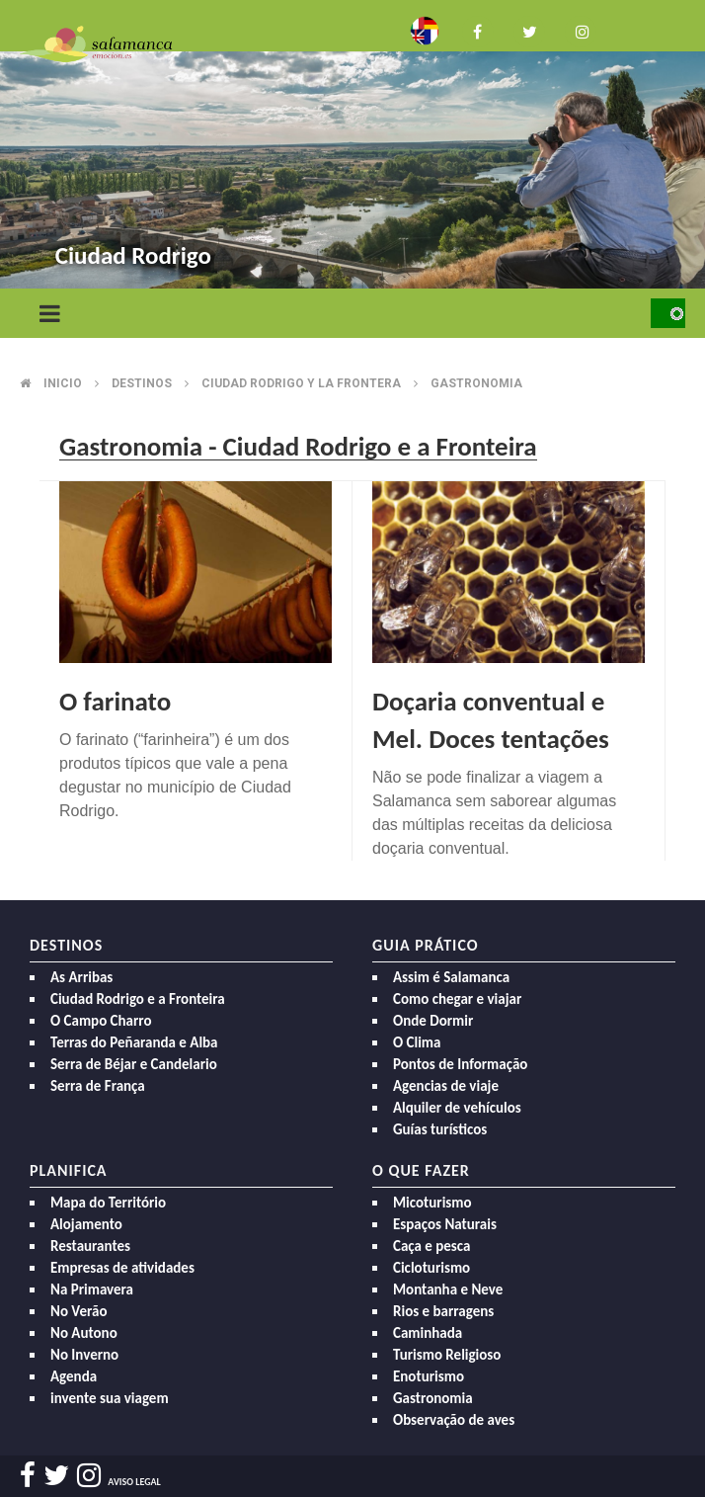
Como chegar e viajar (457, 999)
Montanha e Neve (448, 1289)
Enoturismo (428, 1376)
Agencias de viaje (446, 1086)
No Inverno (84, 1355)
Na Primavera (91, 1289)
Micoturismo (432, 1202)
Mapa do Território (108, 1202)
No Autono (84, 1333)
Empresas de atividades (122, 1268)
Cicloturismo (431, 1268)
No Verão (78, 1311)
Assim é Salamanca (451, 977)
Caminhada (427, 1333)
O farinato (115, 701)
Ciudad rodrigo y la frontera (301, 383)
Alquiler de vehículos (457, 1108)
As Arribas (81, 977)
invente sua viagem (109, 1398)
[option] (352, 147)
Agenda (73, 1376)
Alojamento (86, 1224)
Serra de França (97, 1086)
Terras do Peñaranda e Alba (134, 1042)
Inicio (62, 383)
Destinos (142, 383)
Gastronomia (476, 383)
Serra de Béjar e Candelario (133, 1064)
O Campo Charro (101, 1021)
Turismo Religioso (447, 1355)
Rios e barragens (443, 1311)
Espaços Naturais (445, 1224)
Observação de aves (453, 1420)
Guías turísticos (440, 1129)
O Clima (416, 1042)
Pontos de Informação (460, 1064)
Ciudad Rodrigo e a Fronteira (137, 999)
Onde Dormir (433, 1021)
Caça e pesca (431, 1246)
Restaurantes (90, 1246)
